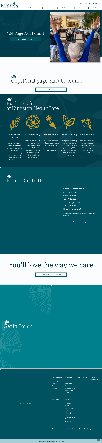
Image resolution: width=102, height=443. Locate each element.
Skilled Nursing (69, 390)
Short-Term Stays (69, 386)
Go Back (51, 89)
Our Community (32, 8)
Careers (81, 8)
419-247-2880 (94, 3)
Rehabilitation (68, 393)
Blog (53, 386)
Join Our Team (95, 379)
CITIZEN (47, 441)
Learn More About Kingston (51, 274)
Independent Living (70, 388)
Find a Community (25, 39)
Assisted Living (68, 381)
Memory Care (68, 383)
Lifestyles (49, 8)
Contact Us (96, 8)
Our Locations (66, 8)
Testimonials (55, 388)
